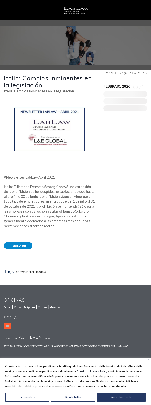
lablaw (41, 272)
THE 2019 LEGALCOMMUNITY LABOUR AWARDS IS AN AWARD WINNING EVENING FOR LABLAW (66, 346)
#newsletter (25, 272)
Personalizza (27, 397)
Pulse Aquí (18, 245)
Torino (42, 307)
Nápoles (29, 307)
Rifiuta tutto (73, 397)
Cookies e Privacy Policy (92, 371)
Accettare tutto (121, 397)
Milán (7, 307)
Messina (55, 307)
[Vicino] (148, 359)
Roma (18, 307)
